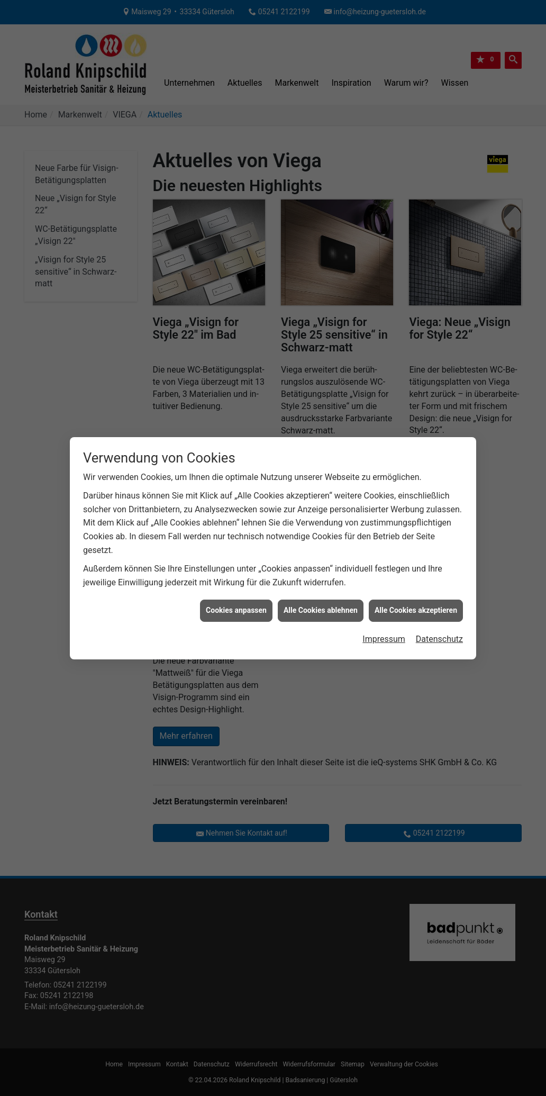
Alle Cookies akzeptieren (416, 575)
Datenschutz (439, 604)
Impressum (383, 604)
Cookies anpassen (236, 575)
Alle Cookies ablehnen (321, 575)
